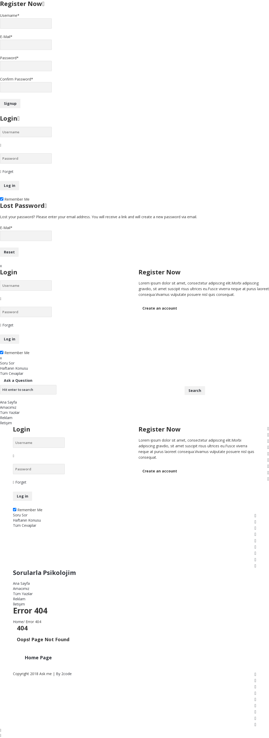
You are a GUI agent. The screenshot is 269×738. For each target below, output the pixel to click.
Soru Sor (7, 363)
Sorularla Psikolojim (44, 572)
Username (9, 15)
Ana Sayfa (8, 402)
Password (9, 57)
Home (18, 621)
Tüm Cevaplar (11, 373)
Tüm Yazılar (10, 412)
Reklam (6, 417)
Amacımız (8, 407)
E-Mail (6, 36)
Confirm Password (16, 79)
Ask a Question (18, 380)
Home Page (38, 657)
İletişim (6, 422)
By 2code (64, 673)
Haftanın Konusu (14, 368)
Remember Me (15, 199)
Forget (7, 171)
